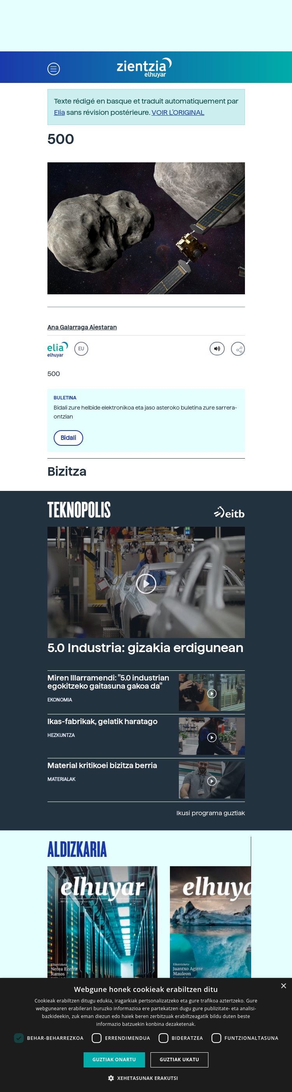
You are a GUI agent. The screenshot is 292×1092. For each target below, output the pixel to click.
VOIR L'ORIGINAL (178, 112)
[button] (53, 68)
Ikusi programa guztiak (211, 813)
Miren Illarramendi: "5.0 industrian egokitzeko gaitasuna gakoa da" (108, 682)
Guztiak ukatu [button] (179, 1059)
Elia (59, 112)
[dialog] (146, 1035)
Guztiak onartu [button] (114, 1059)
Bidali (68, 437)
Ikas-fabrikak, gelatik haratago (102, 721)
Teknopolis (79, 509)
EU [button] (81, 349)
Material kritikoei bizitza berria (102, 765)
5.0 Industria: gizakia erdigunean (145, 647)
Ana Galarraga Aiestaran (82, 327)
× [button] (283, 986)
